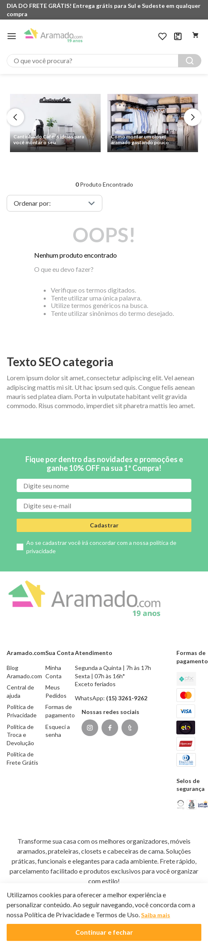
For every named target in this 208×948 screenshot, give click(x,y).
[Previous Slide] (15, 117)
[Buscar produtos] (189, 60)
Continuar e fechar (104, 932)
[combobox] (104, 60)
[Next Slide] (192, 117)
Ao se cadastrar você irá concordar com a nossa (101, 546)
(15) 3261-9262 (126, 698)
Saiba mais (155, 914)
